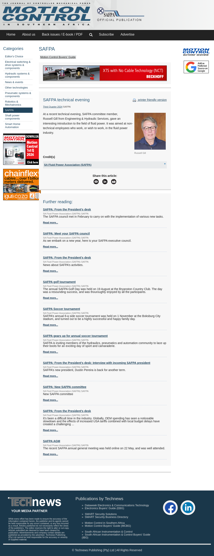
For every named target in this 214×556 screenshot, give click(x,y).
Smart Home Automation (12, 125)
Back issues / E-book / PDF (62, 34)
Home (10, 34)
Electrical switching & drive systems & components (18, 65)
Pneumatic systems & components (18, 94)
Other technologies (16, 87)
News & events (14, 82)
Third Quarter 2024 (52, 106)
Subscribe (106, 34)
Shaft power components (12, 117)
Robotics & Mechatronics (13, 103)
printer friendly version (149, 99)
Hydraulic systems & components (17, 75)
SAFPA (9, 110)
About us (28, 34)
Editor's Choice (14, 56)
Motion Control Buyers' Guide (58, 57)
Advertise (128, 34)
